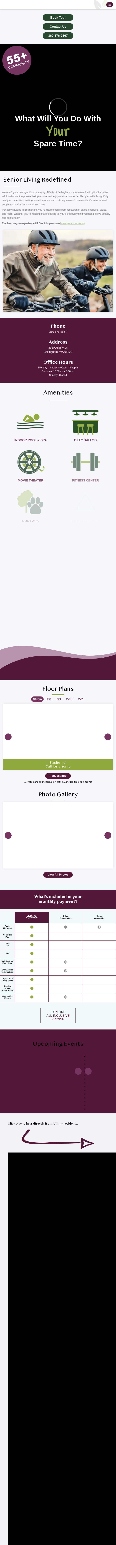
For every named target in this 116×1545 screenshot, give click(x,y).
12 (84, 1098)
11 (84, 1094)
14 (84, 1105)
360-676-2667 (58, 35)
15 (84, 1109)
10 (84, 1090)
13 (84, 1101)
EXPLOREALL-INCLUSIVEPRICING (58, 1015)
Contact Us (58, 26)
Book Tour (58, 17)
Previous (8, 736)
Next (107, 736)
